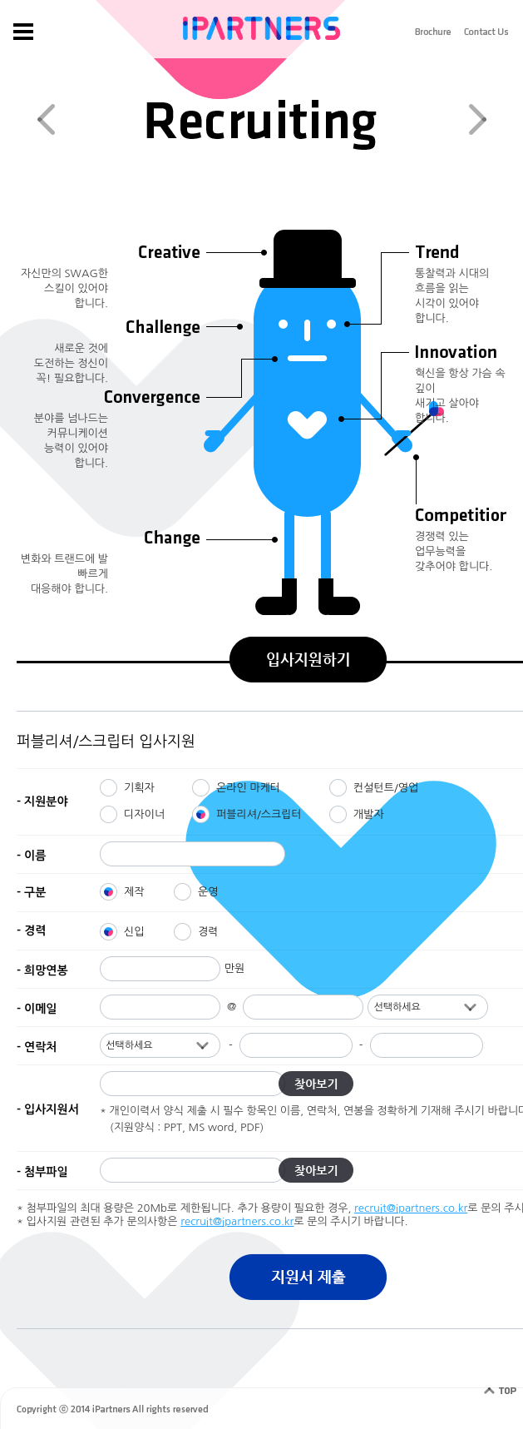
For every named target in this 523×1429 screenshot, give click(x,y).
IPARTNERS (261, 28)
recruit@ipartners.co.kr (410, 1208)
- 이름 (31, 855)
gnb (22, 31)
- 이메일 (37, 1009)
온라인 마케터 (248, 787)
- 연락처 (37, 1047)
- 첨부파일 (42, 1172)
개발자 (368, 814)
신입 (134, 931)
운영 (208, 891)
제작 (134, 891)
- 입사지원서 (48, 1109)
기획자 (139, 787)
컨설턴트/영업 (385, 787)
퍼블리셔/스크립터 (259, 814)
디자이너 (144, 814)
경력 (208, 931)
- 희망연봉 (42, 970)
